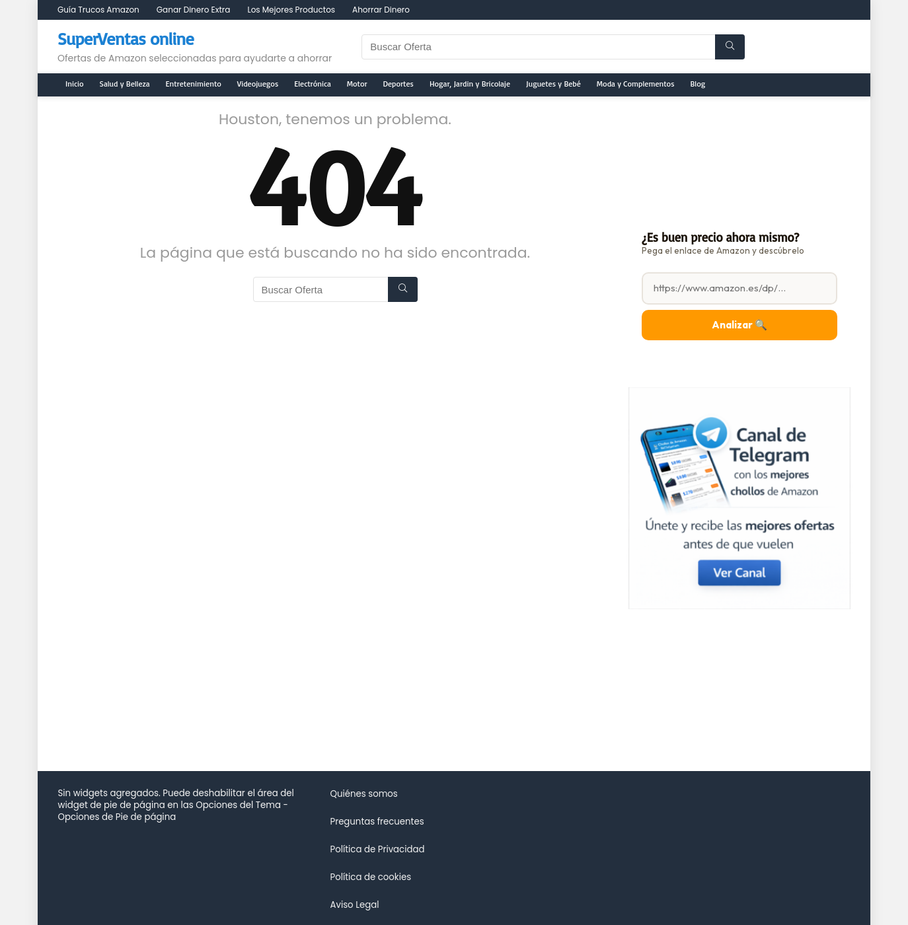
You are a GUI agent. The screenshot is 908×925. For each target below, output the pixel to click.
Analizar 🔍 (739, 324)
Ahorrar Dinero (381, 9)
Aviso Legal (354, 905)
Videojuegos (257, 84)
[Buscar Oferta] (730, 46)
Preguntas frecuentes (377, 821)
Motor (357, 84)
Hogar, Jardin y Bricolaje (470, 84)
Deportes (398, 84)
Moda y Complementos (636, 84)
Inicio (74, 84)
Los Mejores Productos (291, 9)
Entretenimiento (193, 84)
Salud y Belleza (125, 84)
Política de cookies (370, 877)
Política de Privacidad (377, 849)
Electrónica (312, 84)
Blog (698, 84)
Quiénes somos (363, 794)
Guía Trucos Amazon (98, 9)
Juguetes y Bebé (553, 84)
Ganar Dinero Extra (194, 9)
